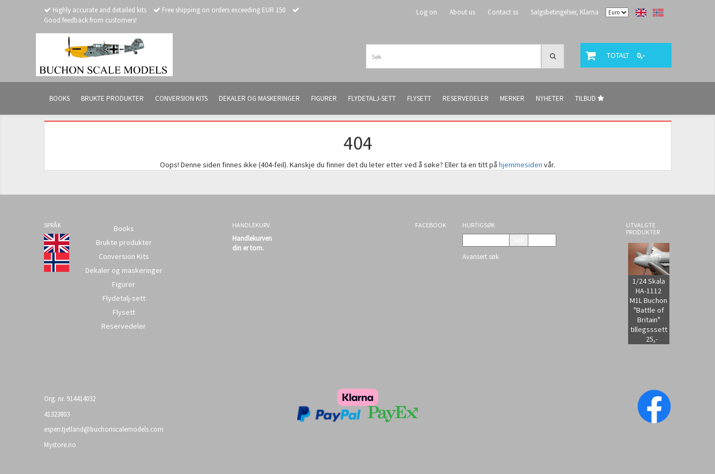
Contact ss (503, 12)
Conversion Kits (124, 256)
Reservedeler (123, 326)
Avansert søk (480, 256)
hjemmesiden (520, 164)
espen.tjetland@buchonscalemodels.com (104, 429)
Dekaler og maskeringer (124, 270)
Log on (426, 12)
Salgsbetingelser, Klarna (564, 12)
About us (462, 12)
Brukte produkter (124, 242)
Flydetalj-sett (123, 298)
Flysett (124, 312)
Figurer (123, 284)
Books (124, 228)
